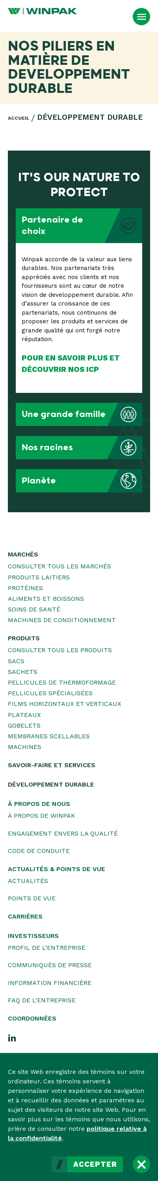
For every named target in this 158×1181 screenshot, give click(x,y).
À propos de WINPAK (41, 815)
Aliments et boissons (46, 598)
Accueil (19, 118)
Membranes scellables (49, 736)
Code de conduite (39, 851)
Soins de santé (34, 609)
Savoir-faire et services (51, 765)
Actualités (28, 881)
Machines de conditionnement (62, 620)
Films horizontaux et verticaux (64, 703)
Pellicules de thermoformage (62, 682)
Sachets (22, 671)
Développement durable (90, 117)
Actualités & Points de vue (56, 869)
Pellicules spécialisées (50, 693)
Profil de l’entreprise (47, 947)
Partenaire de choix (82, 225)
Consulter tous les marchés (59, 566)
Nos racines (82, 447)
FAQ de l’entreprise (42, 1000)
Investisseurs (33, 936)
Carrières (25, 916)
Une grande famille (82, 414)
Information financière (49, 983)
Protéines (25, 588)
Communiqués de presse (50, 965)
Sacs (16, 661)
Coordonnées (32, 1018)
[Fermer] (141, 1164)
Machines (24, 747)
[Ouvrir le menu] (141, 16)
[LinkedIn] (12, 1037)
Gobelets (24, 725)
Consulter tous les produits (60, 650)
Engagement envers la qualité (63, 833)
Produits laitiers (39, 577)
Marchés (23, 554)
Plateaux (24, 715)
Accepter (95, 1164)
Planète (82, 480)
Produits (24, 638)
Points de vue (32, 898)
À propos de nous (39, 803)
